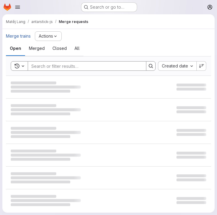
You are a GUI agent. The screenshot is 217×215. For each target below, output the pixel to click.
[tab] (15, 48)
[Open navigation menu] (17, 7)
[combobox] (177, 66)
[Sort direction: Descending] (201, 66)
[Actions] (48, 36)
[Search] (84, 66)
